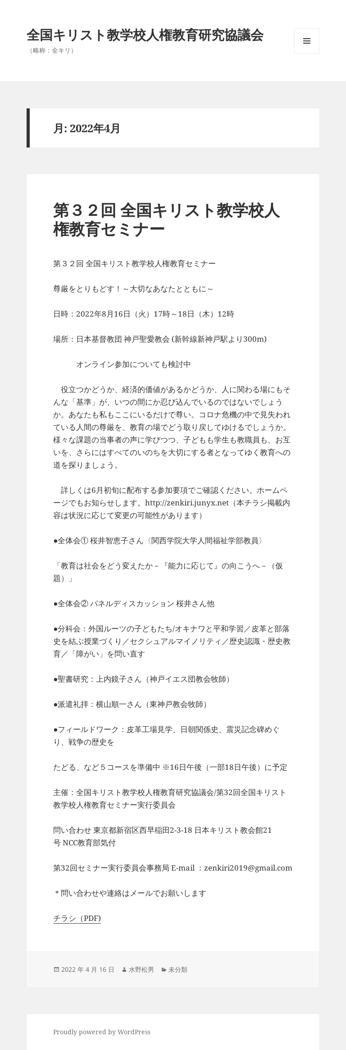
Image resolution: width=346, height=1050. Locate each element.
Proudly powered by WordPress (101, 1032)
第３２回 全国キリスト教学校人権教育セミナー (166, 219)
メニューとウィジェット (306, 53)
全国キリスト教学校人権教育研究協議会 (145, 34)
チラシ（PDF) (77, 918)
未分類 (177, 969)
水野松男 (141, 969)
